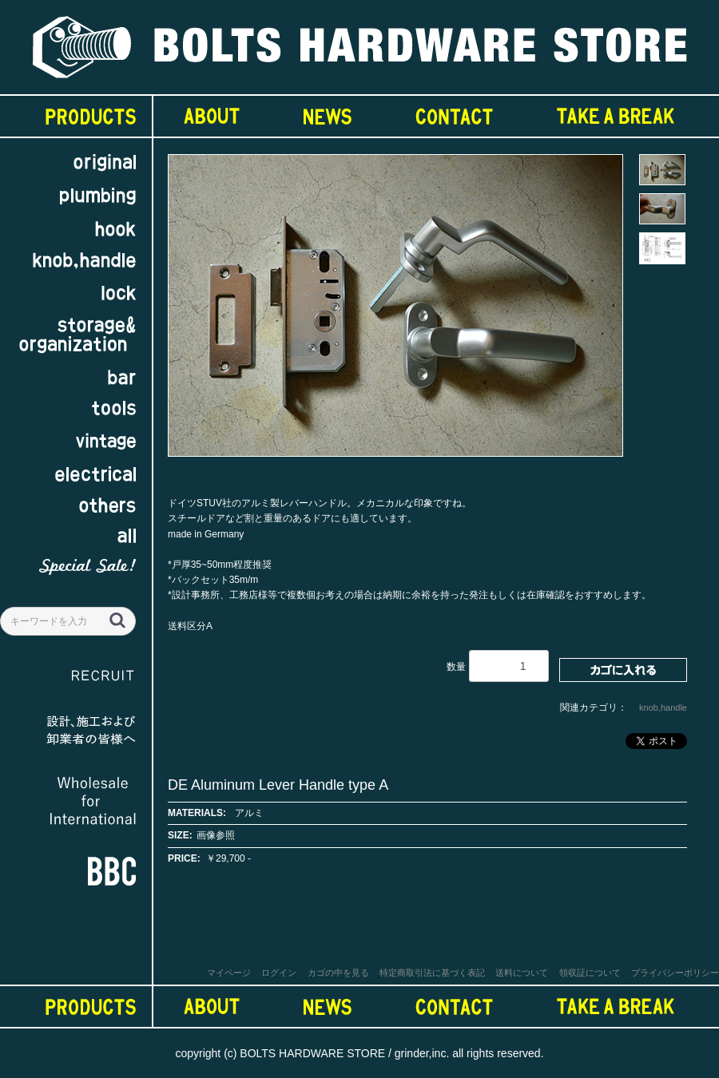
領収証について (590, 972)
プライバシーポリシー (675, 972)
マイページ (229, 972)
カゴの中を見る (338, 972)
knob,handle (663, 707)
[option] (395, 313)
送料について (521, 972)
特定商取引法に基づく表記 (432, 972)
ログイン (278, 972)
